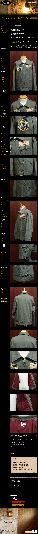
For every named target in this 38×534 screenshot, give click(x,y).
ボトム (2, 204)
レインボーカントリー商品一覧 (4, 117)
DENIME (2, 214)
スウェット (2, 58)
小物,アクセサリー (4, 68)
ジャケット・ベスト (4, 275)
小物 (2, 212)
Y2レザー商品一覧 (4, 144)
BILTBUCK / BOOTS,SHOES (3, 159)
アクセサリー (3, 108)
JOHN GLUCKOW (4, 110)
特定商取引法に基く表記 (4, 293)
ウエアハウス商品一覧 (4, 200)
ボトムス (2, 104)
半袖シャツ (2, 38)
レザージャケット (3, 28)
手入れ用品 (2, 230)
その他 (2, 137)
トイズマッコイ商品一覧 (4, 52)
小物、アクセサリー (4, 148)
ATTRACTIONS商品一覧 (4, 155)
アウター (2, 30)
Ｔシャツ (2, 34)
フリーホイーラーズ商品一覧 (4, 26)
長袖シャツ (2, 36)
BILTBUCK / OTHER (4, 164)
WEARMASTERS (3, 166)
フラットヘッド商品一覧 (4, 271)
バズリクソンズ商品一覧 (4, 250)
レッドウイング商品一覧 (4, 224)
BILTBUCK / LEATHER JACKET (4, 162)
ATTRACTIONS (3, 168)
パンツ (2, 66)
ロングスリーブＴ (3, 32)
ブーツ (2, 226)
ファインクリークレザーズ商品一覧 (4, 131)
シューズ (2, 106)
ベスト (2, 40)
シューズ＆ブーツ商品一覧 (4, 238)
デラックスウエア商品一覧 (4, 75)
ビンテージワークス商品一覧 (4, 175)
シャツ (2, 64)
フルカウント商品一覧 (4, 181)
